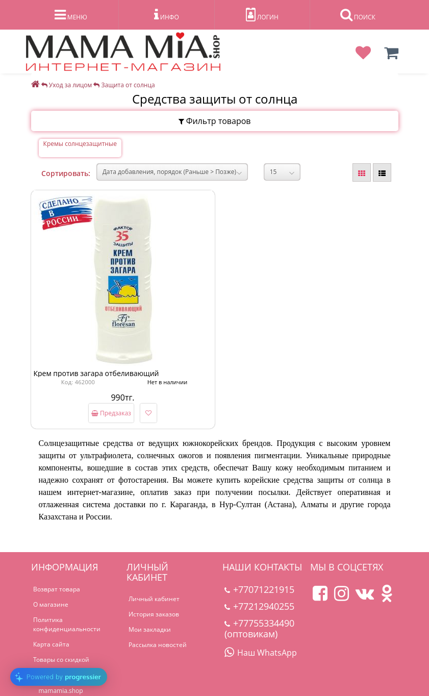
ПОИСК (357, 15)
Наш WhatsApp (260, 652)
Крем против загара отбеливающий (96, 373)
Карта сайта (51, 644)
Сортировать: (65, 173)
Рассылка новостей (158, 644)
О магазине (50, 604)
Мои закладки (150, 629)
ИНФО (166, 15)
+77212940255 (259, 606)
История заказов (154, 614)
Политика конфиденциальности (66, 624)
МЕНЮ (71, 15)
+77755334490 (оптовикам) (259, 628)
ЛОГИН (262, 15)
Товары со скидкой (61, 659)
